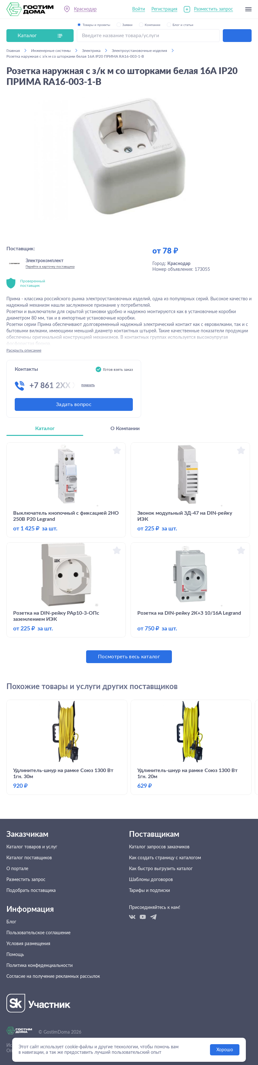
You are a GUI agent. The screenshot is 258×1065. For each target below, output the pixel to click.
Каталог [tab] (45, 428)
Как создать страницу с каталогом (165, 858)
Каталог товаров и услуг (31, 847)
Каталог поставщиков (29, 858)
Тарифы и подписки (149, 890)
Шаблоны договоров (151, 880)
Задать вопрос (74, 404)
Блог (11, 922)
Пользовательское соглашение (38, 933)
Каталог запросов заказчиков (159, 847)
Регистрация (164, 9)
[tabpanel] (129, 552)
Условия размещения (28, 944)
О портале (17, 869)
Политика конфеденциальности (39, 965)
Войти (138, 9)
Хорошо (224, 1050)
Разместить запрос (213, 9)
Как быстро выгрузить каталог (161, 869)
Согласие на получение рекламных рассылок (53, 976)
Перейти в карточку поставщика (50, 266)
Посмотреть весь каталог (129, 656)
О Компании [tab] (125, 428)
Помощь (15, 955)
